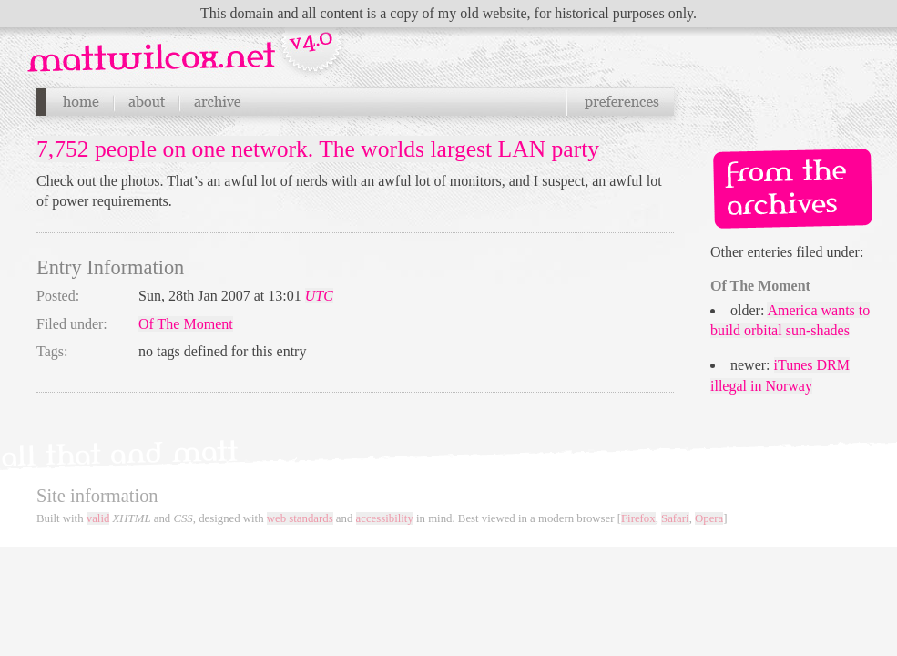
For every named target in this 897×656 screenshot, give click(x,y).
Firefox (638, 518)
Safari (675, 518)
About (146, 102)
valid (98, 518)
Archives (216, 102)
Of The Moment (185, 324)
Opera (709, 518)
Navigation (187, 44)
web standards (300, 518)
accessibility (384, 518)
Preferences (620, 102)
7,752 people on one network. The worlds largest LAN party (317, 149)
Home (80, 102)
